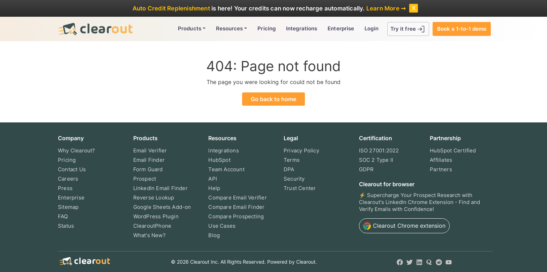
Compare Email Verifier (237, 197)
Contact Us (72, 169)
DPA (289, 169)
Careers (68, 178)
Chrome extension (404, 226)
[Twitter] (409, 261)
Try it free (408, 29)
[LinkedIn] (419, 261)
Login (372, 28)
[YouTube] (448, 261)
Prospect (144, 178)
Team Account (226, 169)
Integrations (301, 28)
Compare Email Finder (236, 207)
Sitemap (68, 207)
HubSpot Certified (453, 150)
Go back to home (273, 99)
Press (65, 188)
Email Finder (149, 160)
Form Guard (148, 169)
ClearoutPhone (152, 225)
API (212, 178)
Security (294, 178)
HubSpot (219, 160)
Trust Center (300, 188)
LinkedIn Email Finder (160, 188)
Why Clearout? (76, 150)
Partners (441, 169)
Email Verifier (150, 150)
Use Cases (221, 225)
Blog (214, 235)
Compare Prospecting (236, 216)
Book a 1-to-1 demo (461, 28)
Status (66, 225)
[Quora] (429, 261)
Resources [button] (229, 28)
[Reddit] (439, 261)
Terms (292, 160)
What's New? (149, 235)
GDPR (366, 169)
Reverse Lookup (153, 197)
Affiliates (441, 160)
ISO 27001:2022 (379, 150)
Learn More (382, 8)
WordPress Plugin (156, 216)
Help (214, 188)
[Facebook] (400, 261)
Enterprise (341, 28)
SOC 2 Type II (376, 160)
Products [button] (189, 28)
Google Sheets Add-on (162, 207)
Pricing (266, 28)
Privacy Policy (301, 150)
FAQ (63, 216)
